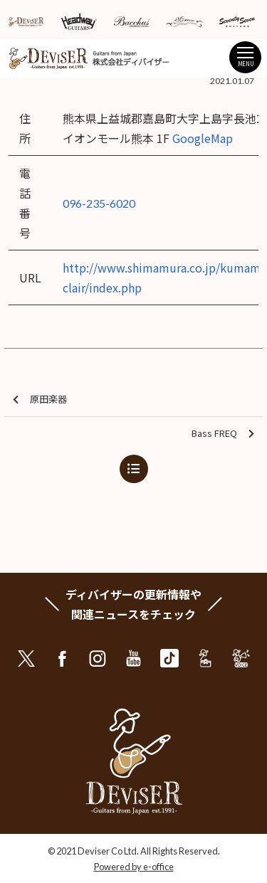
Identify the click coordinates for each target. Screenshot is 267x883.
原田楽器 (40, 399)
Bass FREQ (223, 433)
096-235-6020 (99, 203)
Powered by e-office (134, 866)
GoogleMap (202, 138)
